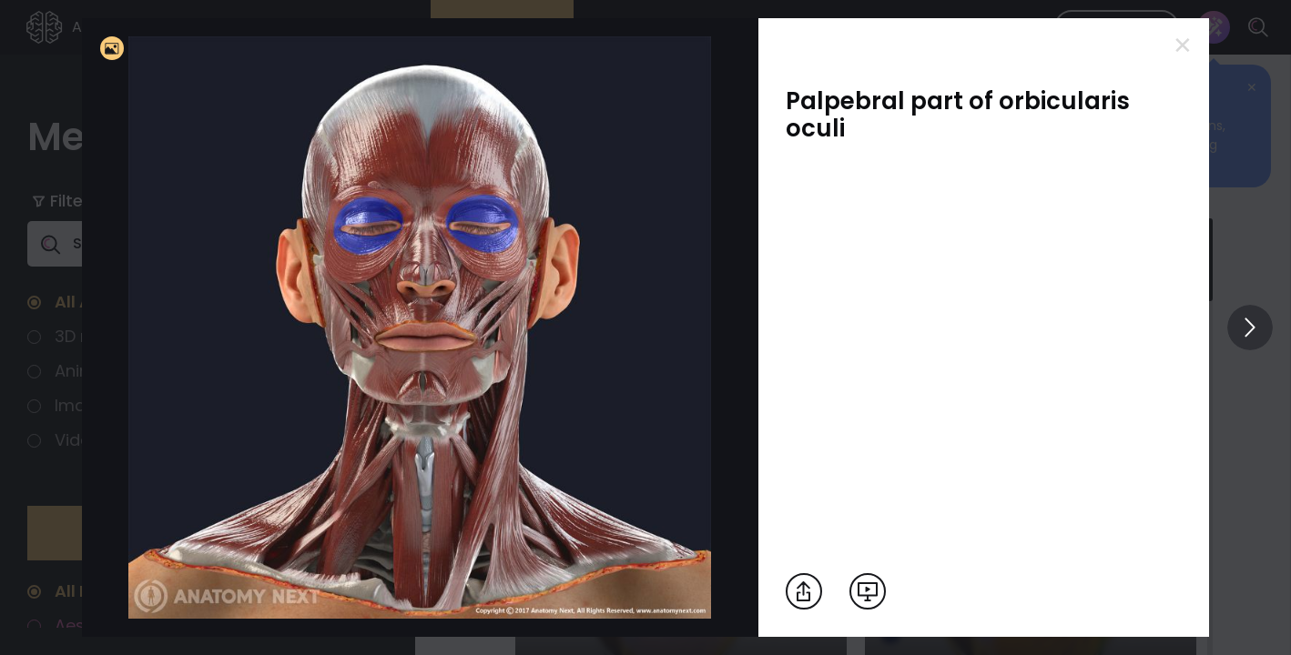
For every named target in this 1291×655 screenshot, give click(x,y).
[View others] (1250, 327)
